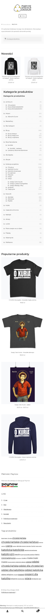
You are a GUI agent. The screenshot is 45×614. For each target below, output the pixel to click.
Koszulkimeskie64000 (15, 109)
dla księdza (9, 155)
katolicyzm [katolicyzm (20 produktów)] (7, 554)
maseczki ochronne (12, 210)
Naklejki (8, 214)
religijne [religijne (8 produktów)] (14, 579)
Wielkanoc (9, 242)
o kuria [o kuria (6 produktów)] (15, 574)
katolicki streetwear (14, 171)
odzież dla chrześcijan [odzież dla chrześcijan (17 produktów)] (31, 565)
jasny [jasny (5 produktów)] (40, 546)
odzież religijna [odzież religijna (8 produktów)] (7, 574)
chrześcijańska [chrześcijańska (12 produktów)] (19, 538)
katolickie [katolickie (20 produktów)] (18, 549)
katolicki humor (13, 169)
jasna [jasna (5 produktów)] (37, 546)
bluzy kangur (12, 133)
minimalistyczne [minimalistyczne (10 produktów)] (8, 558)
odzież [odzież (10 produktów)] (29, 562)
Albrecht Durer (13, 116)
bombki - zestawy (16, 148)
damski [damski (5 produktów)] (24, 546)
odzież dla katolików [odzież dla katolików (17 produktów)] (12, 570)
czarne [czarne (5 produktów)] (14, 546)
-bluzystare (11, 105)
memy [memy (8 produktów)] (37, 554)
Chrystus (11, 167)
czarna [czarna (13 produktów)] (9, 546)
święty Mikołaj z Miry (16, 185)
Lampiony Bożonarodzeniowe (18, 150)
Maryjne (10, 175)
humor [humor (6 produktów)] (33, 546)
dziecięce (11, 199)
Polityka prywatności (10, 518)
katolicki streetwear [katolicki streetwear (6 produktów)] (31, 550)
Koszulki (8, 194)
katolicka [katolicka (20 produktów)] (6, 549)
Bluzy (8, 130)
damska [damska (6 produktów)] (19, 546)
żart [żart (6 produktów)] (40, 579)
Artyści (8, 113)
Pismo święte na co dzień (14, 228)
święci (10, 176)
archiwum (9, 102)
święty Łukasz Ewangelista (19, 183)
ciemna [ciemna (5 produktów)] (41, 542)
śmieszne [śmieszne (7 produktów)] (35, 579)
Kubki (8, 205)
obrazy (8, 219)
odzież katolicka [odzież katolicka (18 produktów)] (34, 570)
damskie (10, 197)
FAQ (4, 505)
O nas (5, 500)
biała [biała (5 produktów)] (2, 538)
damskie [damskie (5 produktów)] (28, 546)
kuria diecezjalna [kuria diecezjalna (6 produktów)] (29, 554)
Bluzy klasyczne (13, 135)
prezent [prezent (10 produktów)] (21, 574)
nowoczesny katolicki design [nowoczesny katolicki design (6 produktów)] (17, 562)
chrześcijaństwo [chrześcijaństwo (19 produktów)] (29, 541)
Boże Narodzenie (11, 142)
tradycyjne (11, 189)
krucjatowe (11, 173)
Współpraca (7, 509)
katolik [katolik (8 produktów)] (17, 554)
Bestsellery (9, 121)
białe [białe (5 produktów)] (5, 538)
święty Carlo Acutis (16, 182)
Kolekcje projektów (12, 164)
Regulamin (7, 523)
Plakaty (8, 233)
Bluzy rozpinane (13, 137)
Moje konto (7, 611)
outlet (8, 224)
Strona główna (6, 24)
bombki (10, 145)
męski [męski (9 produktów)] (35, 558)
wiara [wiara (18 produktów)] (28, 578)
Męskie (10, 201)
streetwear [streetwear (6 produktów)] (20, 579)
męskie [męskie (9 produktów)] (4, 562)
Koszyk (35, 610)
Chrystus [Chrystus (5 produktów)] (9, 538)
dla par (8, 159)
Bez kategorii (10, 126)
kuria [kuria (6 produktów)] (21, 554)
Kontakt (6, 514)
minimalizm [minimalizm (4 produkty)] (18, 558)
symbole (10, 187)
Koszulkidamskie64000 (15, 107)
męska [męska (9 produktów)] (30, 558)
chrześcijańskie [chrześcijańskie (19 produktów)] (10, 541)
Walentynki (9, 238)
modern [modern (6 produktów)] (24, 558)
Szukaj (22, 611)
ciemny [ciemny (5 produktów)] (3, 546)
